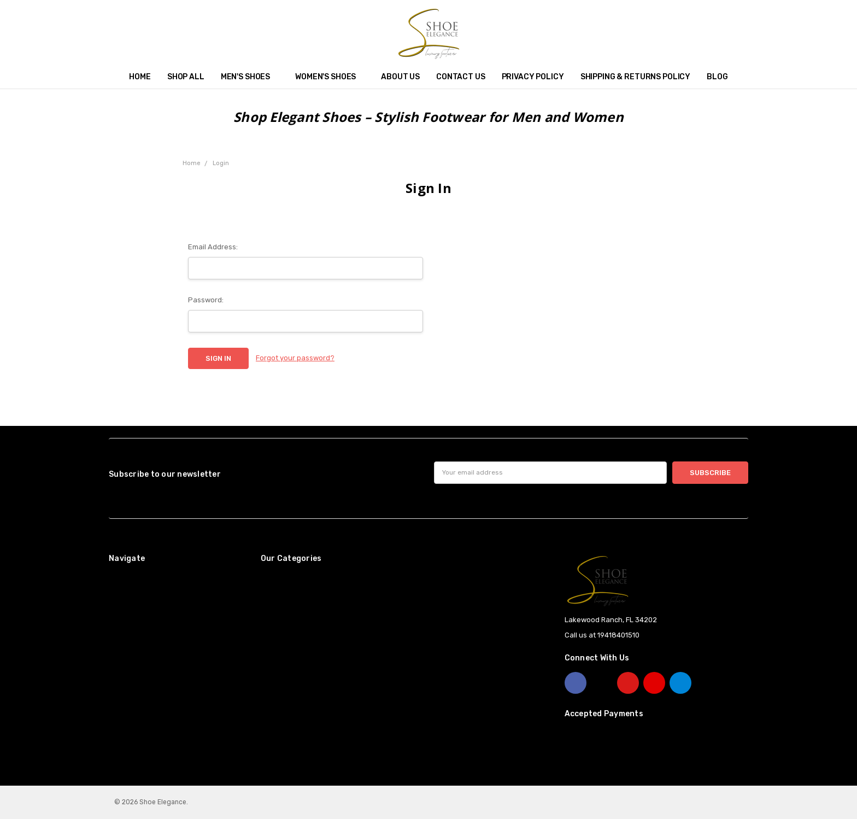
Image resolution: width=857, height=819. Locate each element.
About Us (400, 76)
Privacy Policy (533, 76)
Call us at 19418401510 (602, 635)
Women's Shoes (330, 76)
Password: (206, 300)
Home (139, 76)
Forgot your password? (295, 358)
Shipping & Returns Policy (635, 76)
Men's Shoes (250, 76)
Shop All (185, 76)
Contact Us (460, 76)
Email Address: (213, 247)
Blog (717, 76)
